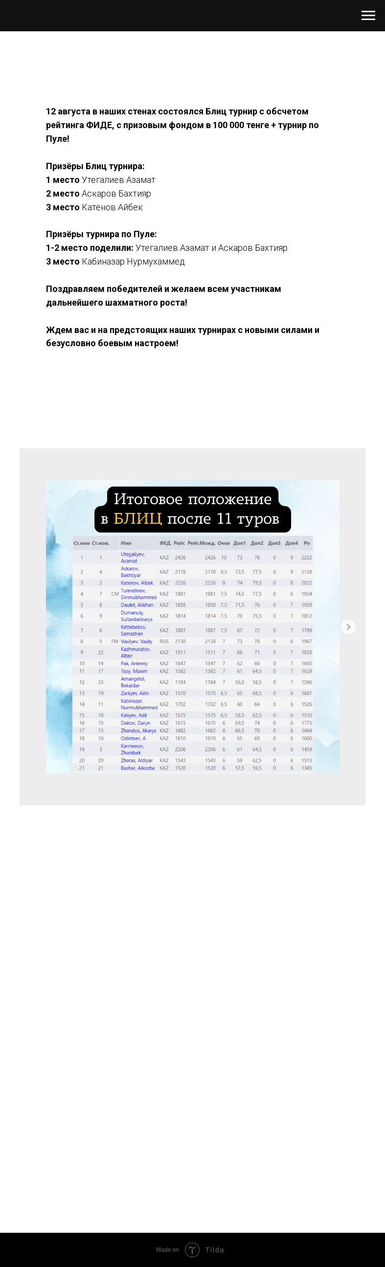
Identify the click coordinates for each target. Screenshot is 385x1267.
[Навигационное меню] (368, 16)
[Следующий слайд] (348, 627)
